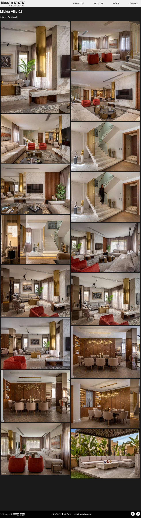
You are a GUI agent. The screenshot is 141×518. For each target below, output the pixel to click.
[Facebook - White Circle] (133, 514)
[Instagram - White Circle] (138, 514)
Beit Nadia (13, 17)
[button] (95, 3)
